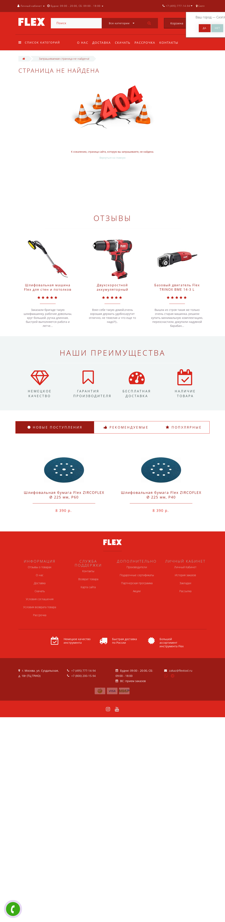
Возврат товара (88, 579)
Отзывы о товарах (39, 567)
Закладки (185, 583)
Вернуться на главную (112, 157)
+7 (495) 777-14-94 (83, 670)
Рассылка (185, 591)
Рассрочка (146, 43)
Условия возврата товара (39, 607)
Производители (137, 567)
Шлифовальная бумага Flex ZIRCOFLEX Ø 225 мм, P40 (161, 494)
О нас (82, 43)
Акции (137, 591)
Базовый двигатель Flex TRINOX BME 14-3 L (177, 287)
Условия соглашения (39, 599)
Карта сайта (88, 587)
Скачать (124, 43)
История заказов (185, 575)
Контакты (171, 43)
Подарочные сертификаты (137, 575)
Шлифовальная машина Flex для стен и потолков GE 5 (47, 289)
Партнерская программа (137, 583)
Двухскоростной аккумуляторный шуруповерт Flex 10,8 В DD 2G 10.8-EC (112, 291)
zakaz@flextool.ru (180, 670)
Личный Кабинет (185, 567)
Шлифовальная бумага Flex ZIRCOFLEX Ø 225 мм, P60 (64, 494)
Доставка (102, 43)
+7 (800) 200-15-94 (83, 676)
